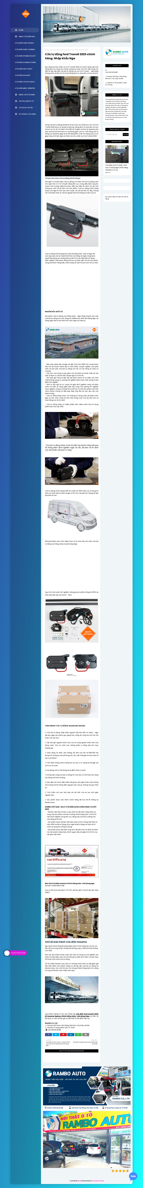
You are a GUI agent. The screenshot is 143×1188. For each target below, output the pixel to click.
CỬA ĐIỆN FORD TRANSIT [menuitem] (24, 43)
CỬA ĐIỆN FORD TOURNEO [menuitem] (25, 49)
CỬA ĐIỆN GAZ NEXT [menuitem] (22, 75)
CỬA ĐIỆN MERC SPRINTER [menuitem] (25, 88)
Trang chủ (48, 50)
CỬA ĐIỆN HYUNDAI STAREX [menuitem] (25, 62)
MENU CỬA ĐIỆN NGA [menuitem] (25, 36)
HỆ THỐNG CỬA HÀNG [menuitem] (25, 114)
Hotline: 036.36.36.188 (17, 953)
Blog (79, 1181)
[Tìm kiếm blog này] (114, 134)
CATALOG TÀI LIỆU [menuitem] (24, 107)
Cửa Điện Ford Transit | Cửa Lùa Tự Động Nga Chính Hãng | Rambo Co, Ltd (116, 167)
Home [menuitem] (19, 30)
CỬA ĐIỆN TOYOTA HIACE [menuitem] (25, 82)
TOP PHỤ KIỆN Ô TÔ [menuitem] (24, 101)
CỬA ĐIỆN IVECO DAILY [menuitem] (23, 69)
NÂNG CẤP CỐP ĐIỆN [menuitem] (25, 94)
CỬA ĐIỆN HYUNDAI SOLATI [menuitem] (25, 56)
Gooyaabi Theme (98, 1181)
